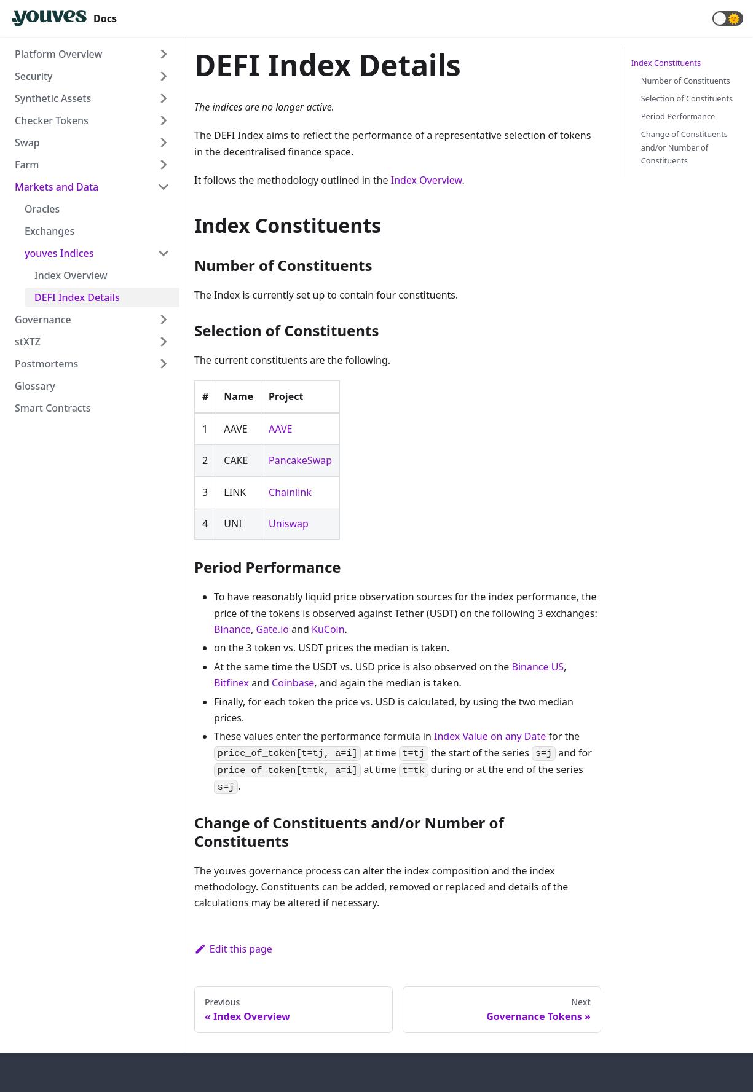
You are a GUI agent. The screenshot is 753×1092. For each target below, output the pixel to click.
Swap (27, 142)
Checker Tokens (52, 120)
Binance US (538, 667)
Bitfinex (231, 682)
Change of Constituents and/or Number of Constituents (684, 146)
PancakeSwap (300, 460)
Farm (27, 164)
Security (34, 76)
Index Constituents (666, 62)
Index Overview (71, 275)
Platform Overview (58, 54)
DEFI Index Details (77, 297)
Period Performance (678, 116)
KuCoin (328, 629)
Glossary (35, 386)
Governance (43, 319)
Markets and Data (56, 187)
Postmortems (46, 364)
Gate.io (272, 629)
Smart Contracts (53, 408)
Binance (232, 629)
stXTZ (28, 341)
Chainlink (290, 492)
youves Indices (59, 253)
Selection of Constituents (687, 98)
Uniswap (289, 523)
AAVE (280, 429)
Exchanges (49, 231)
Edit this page (233, 949)
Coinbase (293, 682)
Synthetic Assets (53, 98)
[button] (727, 18)
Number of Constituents (685, 80)
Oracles (42, 209)
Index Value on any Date (490, 736)
